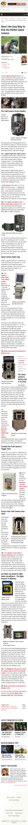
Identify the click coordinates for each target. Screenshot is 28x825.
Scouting (3, 710)
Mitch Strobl (10, 56)
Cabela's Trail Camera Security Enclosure (11, 554)
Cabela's (19, 797)
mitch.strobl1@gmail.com (8, 782)
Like (2, 72)
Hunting (19, 18)
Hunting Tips (13, 706)
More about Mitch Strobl (20, 785)
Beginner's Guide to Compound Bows (20, 734)
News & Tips (12, 18)
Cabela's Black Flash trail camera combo (5, 278)
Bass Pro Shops (5, 759)
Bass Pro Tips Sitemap (13, 815)
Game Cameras (5, 708)
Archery (18, 736)
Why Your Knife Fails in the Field (7, 756)
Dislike (5, 72)
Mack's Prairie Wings (14, 800)
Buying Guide (5, 706)
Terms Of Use (9, 813)
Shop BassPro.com (3, 6)
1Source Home (4, 18)
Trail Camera (13, 708)
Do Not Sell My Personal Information (14, 810)
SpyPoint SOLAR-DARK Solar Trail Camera (5, 433)
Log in (24, 14)
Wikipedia (10, 167)
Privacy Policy (18, 813)
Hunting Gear (6, 67)
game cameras (11, 76)
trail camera (6, 185)
